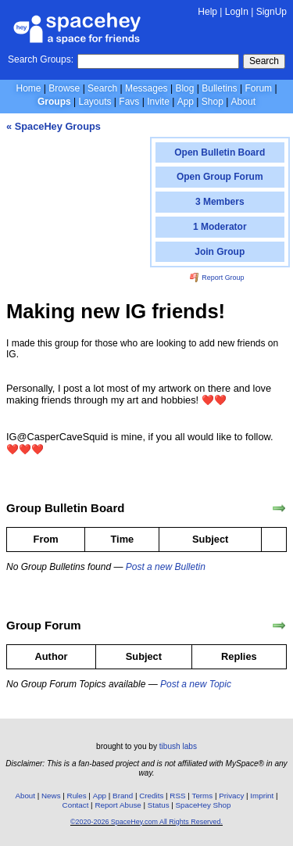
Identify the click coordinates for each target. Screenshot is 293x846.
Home (28, 88)
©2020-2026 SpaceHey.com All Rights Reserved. (146, 822)
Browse (64, 88)
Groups (54, 101)
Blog (184, 88)
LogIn (236, 11)
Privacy (231, 795)
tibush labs (178, 746)
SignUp (271, 11)
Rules (77, 795)
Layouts (95, 101)
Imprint (261, 795)
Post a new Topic (195, 684)
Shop (212, 101)
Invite (158, 101)
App (185, 101)
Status (159, 805)
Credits (151, 795)
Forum (258, 88)
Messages (146, 88)
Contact (76, 805)
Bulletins (219, 88)
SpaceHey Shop (203, 805)
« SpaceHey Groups (53, 126)
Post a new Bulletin (165, 566)
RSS (177, 795)
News (51, 795)
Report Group (217, 277)
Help (207, 11)
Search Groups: (40, 59)
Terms (202, 795)
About (243, 101)
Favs (129, 101)
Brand (123, 795)
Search (264, 61)
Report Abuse (118, 805)
